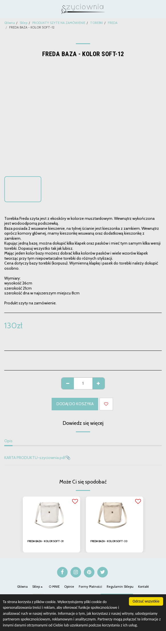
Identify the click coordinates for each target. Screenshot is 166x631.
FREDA (113, 23)
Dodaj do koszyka (75, 403)
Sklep (23, 23)
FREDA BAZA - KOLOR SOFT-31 (45, 541)
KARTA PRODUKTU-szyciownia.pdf (35, 457)
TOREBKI (96, 23)
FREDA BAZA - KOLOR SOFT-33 (108, 541)
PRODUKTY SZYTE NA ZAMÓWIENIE (58, 23)
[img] (51, 516)
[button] (6, 8)
